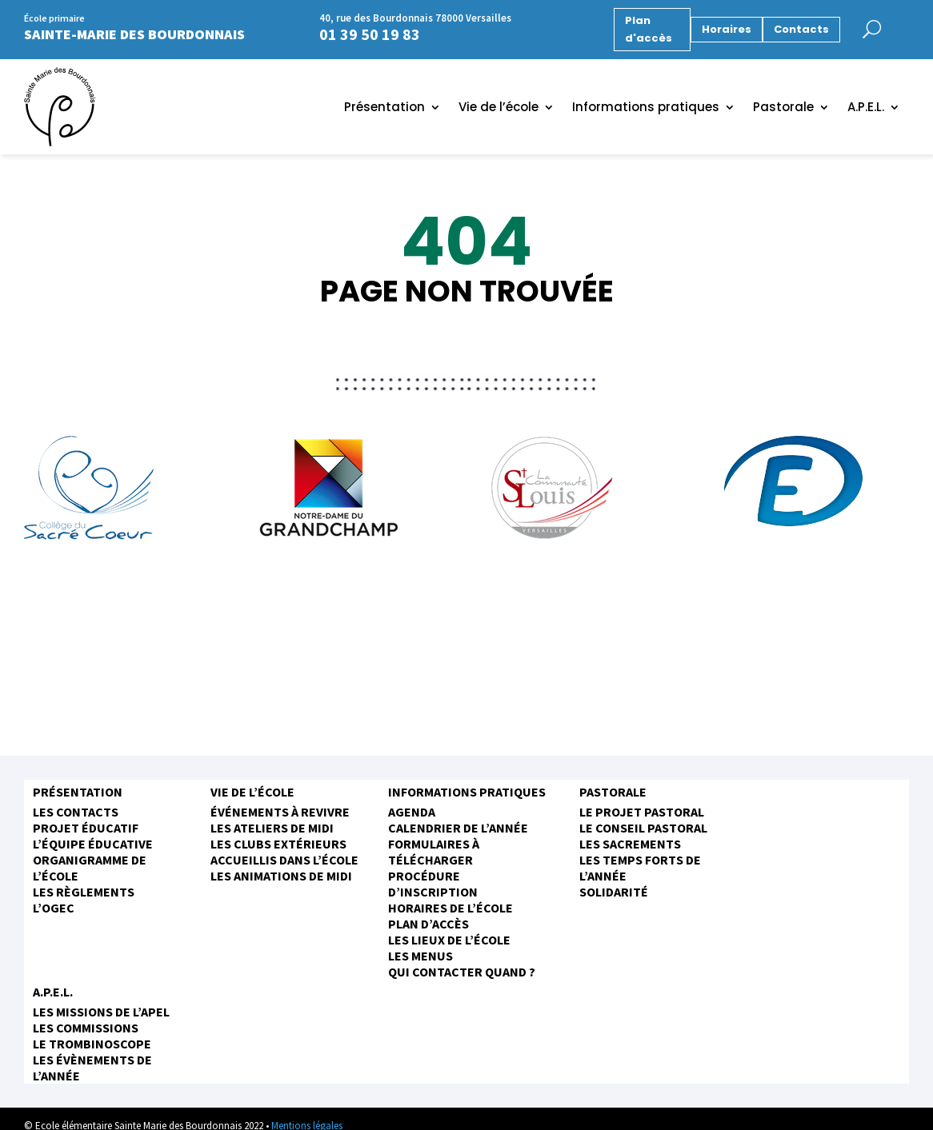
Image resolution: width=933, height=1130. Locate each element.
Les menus (420, 956)
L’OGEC (53, 908)
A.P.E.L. (865, 108)
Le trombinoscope (92, 1044)
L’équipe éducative (93, 844)
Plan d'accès (648, 29)
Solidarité (613, 892)
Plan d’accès (428, 924)
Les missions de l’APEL (101, 1012)
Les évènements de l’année (92, 1068)
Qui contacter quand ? (461, 972)
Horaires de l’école (450, 908)
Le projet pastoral (641, 812)
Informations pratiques (645, 108)
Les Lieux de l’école (449, 940)
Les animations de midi (281, 876)
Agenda (411, 812)
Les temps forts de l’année (640, 868)
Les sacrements (630, 844)
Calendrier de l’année (458, 828)
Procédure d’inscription (433, 884)
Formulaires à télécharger (433, 852)
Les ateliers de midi (272, 828)
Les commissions (85, 1028)
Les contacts (75, 812)
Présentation (384, 108)
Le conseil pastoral (643, 828)
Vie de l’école (498, 108)
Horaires (726, 29)
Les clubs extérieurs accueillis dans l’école (284, 852)
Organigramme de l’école (89, 868)
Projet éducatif (85, 828)
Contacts (801, 29)
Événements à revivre (280, 812)
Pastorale (783, 108)
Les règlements (83, 892)
